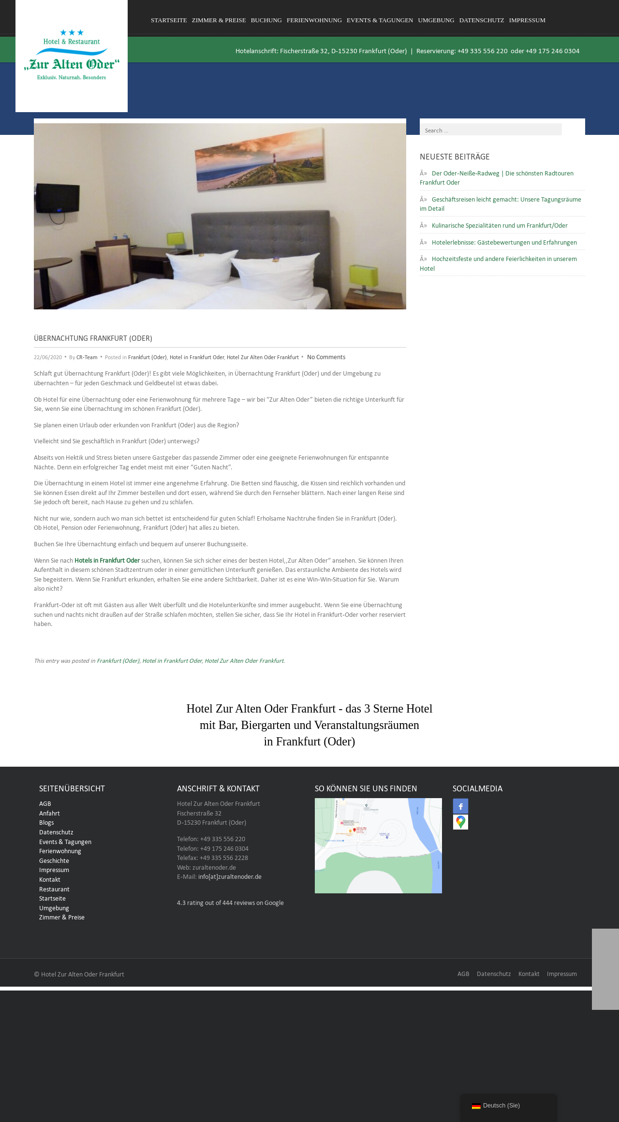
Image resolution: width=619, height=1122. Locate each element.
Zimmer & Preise (219, 20)
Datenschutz (481, 20)
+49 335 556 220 (482, 49)
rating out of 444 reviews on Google (230, 904)
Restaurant (54, 890)
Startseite (169, 20)
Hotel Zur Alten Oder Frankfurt (263, 356)
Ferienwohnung (314, 20)
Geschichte (54, 862)
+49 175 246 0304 (553, 49)
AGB (45, 804)
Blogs (46, 824)
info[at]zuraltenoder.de (230, 878)
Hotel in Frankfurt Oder (197, 356)
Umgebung (436, 20)
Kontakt (49, 880)
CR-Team (87, 356)
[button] (605, 996)
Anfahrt (49, 814)
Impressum (527, 20)
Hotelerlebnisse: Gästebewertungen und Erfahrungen (504, 241)
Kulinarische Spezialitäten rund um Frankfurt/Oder (500, 224)
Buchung (266, 20)
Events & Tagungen (380, 20)
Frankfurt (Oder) (147, 356)
